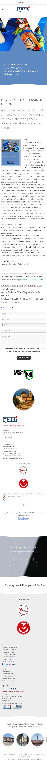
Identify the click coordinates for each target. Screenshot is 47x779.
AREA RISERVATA (7, 659)
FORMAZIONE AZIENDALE (9, 649)
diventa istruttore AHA (23, 559)
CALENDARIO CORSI (8, 652)
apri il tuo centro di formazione (23, 564)
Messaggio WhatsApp (10, 451)
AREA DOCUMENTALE (8, 657)
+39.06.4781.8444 (8, 446)
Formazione (21, 2)
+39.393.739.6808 (8, 449)
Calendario (31, 2)
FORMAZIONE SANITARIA (9, 647)
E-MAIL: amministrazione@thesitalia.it (13, 458)
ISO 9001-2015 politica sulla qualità (12, 703)
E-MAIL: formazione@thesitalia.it (12, 455)
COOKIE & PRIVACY (8, 661)
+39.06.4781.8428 (8, 444)
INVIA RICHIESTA (23, 358)
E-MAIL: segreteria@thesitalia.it (12, 453)
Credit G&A (39, 759)
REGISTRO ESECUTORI (8, 654)
